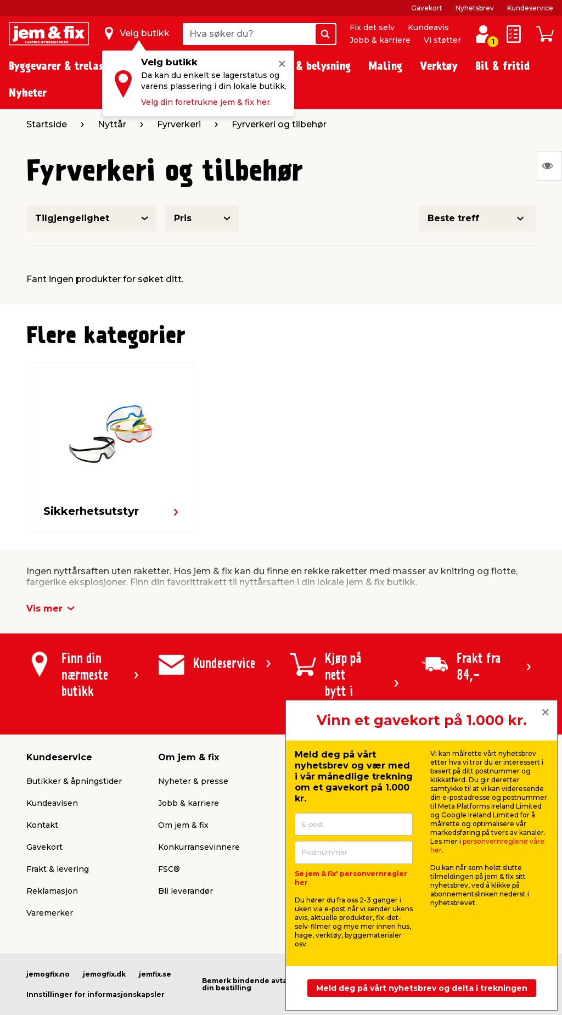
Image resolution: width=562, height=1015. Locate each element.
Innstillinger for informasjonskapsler (95, 994)
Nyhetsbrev (475, 8)
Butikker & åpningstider (74, 781)
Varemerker (49, 913)
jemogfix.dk (104, 974)
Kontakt (42, 825)
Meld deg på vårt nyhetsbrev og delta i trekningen (421, 988)
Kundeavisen (52, 803)
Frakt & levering (57, 869)
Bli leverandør (185, 891)
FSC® (169, 869)
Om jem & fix (183, 825)
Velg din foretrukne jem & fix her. (206, 102)
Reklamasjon (52, 891)
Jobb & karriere (380, 40)
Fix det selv (372, 27)
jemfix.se (155, 974)
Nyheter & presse (193, 781)
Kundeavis (428, 27)
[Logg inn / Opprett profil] (483, 34)
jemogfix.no (48, 974)
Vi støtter (442, 40)
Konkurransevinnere (199, 847)
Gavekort (426, 8)
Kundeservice (530, 8)
